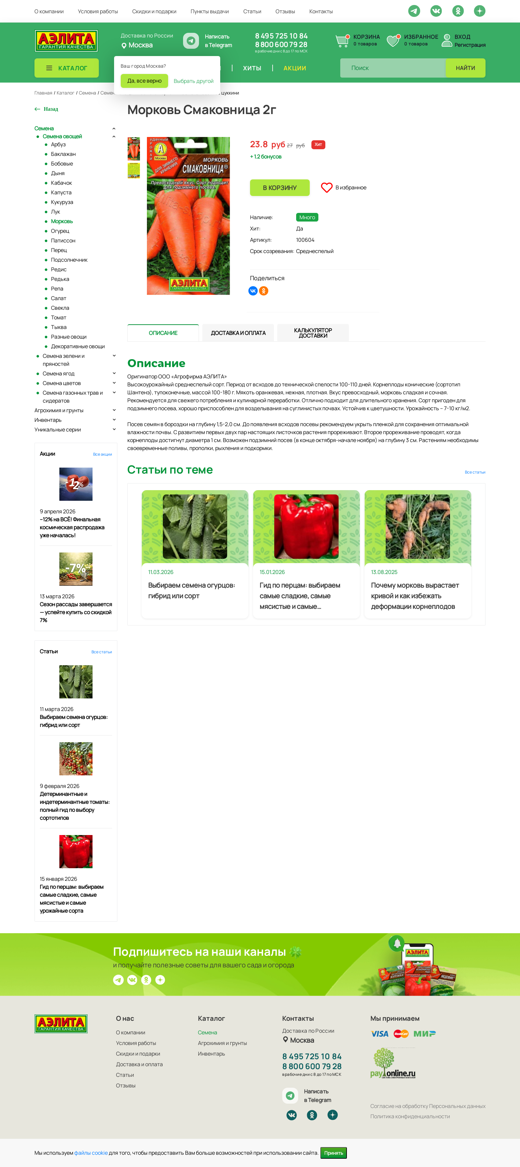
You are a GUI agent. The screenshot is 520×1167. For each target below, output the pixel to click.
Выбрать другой (194, 81)
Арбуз (58, 144)
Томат (58, 317)
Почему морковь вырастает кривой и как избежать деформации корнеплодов (415, 596)
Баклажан (63, 154)
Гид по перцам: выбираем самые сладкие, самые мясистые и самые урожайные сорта (300, 596)
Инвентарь (48, 419)
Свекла (60, 307)
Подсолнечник (69, 259)
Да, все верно (144, 80)
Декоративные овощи (78, 346)
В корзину (279, 188)
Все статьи (102, 652)
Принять (333, 1153)
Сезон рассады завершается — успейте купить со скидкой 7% (76, 612)
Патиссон (63, 240)
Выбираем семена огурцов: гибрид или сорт (191, 590)
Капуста (61, 192)
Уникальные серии (57, 429)
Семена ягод (59, 373)
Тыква (59, 327)
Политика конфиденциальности (410, 1116)
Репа (57, 288)
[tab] (163, 333)
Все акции (102, 454)
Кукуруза (62, 202)
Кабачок (61, 182)
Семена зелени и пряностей (64, 359)
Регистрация (470, 44)
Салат (58, 298)
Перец (59, 250)
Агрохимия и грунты (59, 410)
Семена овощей (62, 136)
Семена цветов (62, 383)
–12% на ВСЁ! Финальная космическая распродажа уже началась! (72, 527)
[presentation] (163, 332)
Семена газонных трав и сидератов (73, 396)
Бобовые (62, 163)
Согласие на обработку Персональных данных (428, 1106)
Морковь (62, 221)
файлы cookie (91, 1152)
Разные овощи (69, 336)
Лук (55, 211)
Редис (59, 269)
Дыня (58, 173)
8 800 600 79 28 (281, 44)
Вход (463, 36)
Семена (44, 128)
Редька (60, 279)
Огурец (60, 230)
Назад (51, 109)
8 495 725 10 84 (281, 36)
